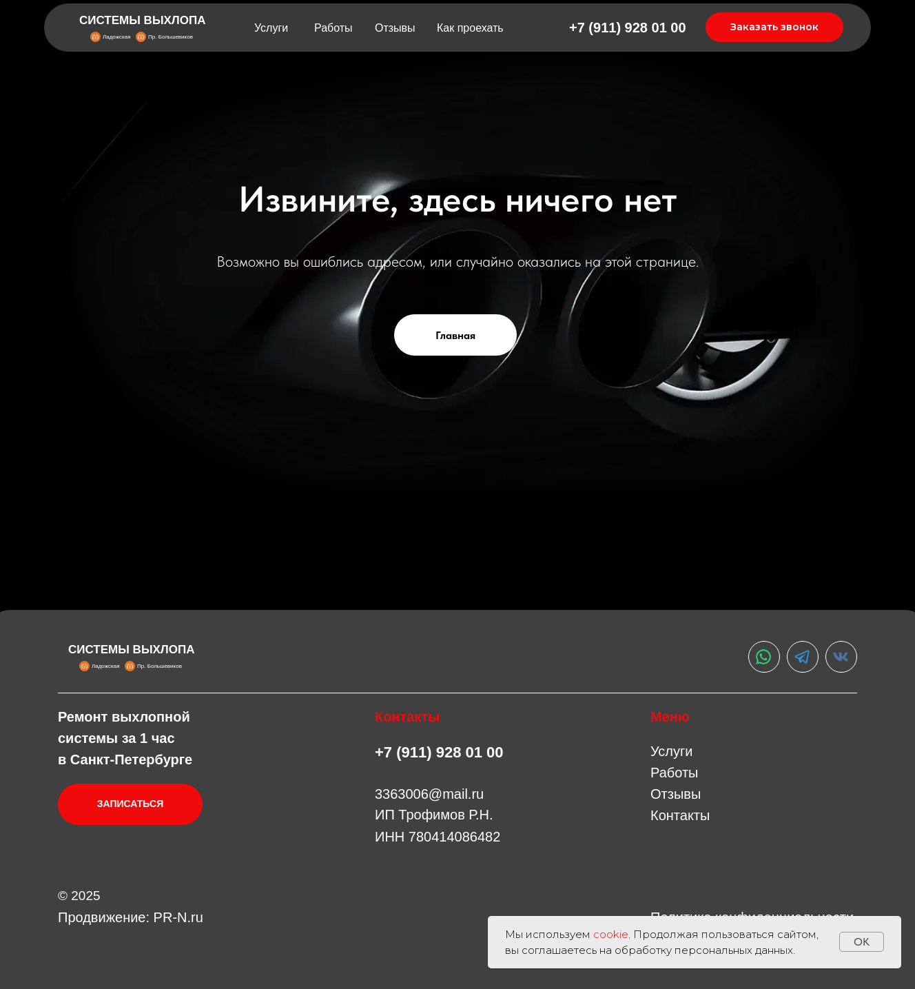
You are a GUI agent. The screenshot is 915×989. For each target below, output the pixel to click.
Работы (333, 28)
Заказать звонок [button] (774, 27)
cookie (610, 934)
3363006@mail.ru (429, 794)
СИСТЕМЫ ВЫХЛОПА (142, 20)
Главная (455, 335)
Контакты (680, 815)
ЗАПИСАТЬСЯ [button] (130, 803)
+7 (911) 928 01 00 (627, 27)
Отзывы (395, 28)
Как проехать (470, 28)
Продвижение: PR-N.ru (130, 917)
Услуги (271, 28)
